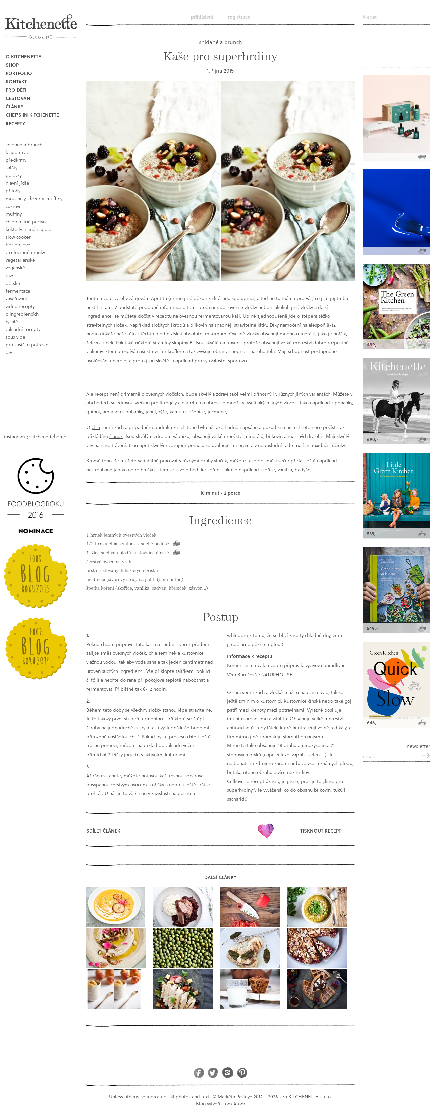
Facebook (198, 1072)
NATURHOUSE (276, 674)
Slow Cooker (18, 236)
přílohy (13, 190)
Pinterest (242, 1072)
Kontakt (16, 81)
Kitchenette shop (396, 50)
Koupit (176, 543)
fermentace (18, 290)
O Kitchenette (23, 56)
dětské (13, 283)
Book (38, 389)
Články (14, 106)
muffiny (14, 213)
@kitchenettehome (46, 436)
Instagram (227, 1072)
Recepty (15, 123)
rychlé (12, 321)
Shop (12, 64)
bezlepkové (18, 244)
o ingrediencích (22, 313)
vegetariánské (20, 259)
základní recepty (23, 329)
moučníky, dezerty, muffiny (34, 198)
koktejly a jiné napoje (28, 229)
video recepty (20, 306)
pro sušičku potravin (27, 344)
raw (9, 275)
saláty (11, 167)
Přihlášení (202, 16)
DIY (9, 352)
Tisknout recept (320, 830)
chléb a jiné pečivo (26, 221)
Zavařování (16, 298)
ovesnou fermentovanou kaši (209, 315)
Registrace (239, 16)
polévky (14, 175)
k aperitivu (17, 152)
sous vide (15, 336)
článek (116, 436)
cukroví (13, 206)
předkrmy (16, 159)
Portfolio (19, 73)
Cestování (19, 98)
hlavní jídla (17, 182)
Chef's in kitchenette (32, 114)
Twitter (213, 1072)
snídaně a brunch (24, 144)
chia (96, 427)
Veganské (15, 267)
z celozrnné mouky (25, 252)
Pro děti (16, 89)
